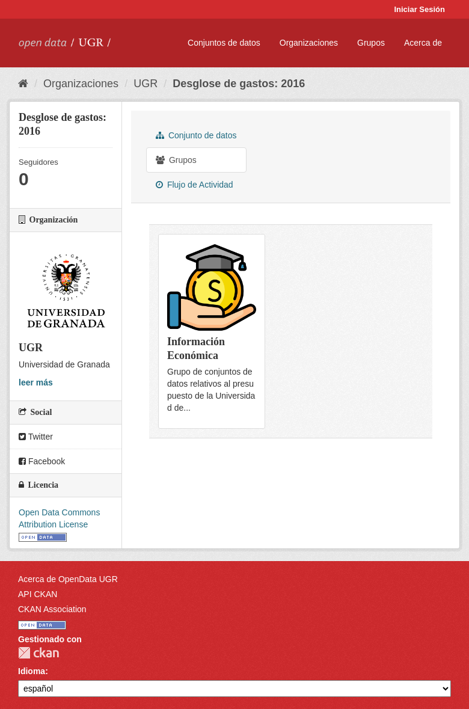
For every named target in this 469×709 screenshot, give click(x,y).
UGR (145, 84)
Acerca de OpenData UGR (68, 579)
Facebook (42, 461)
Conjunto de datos (196, 135)
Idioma (31, 671)
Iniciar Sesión (419, 9)
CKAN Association (52, 609)
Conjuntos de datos (224, 43)
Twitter (36, 436)
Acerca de (423, 43)
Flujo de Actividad (194, 184)
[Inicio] (23, 84)
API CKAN (37, 594)
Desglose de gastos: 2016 (239, 84)
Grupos (371, 43)
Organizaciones (309, 43)
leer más (36, 382)
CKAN (38, 652)
